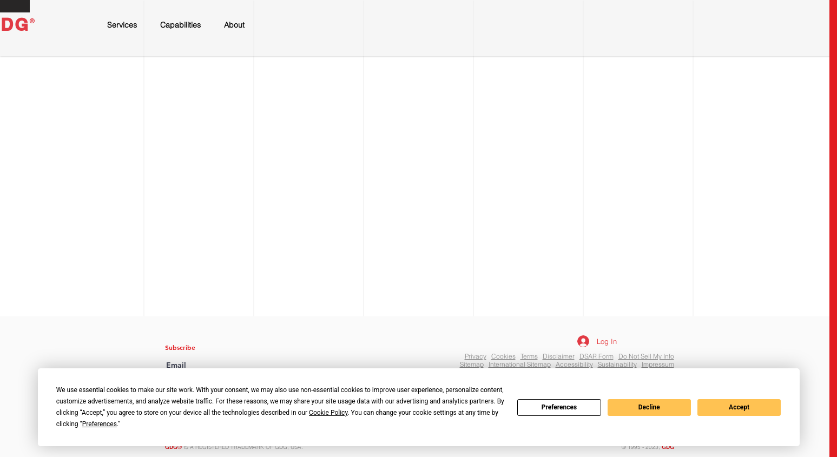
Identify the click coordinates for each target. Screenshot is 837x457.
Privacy (475, 356)
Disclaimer (559, 356)
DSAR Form (596, 356)
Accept (739, 407)
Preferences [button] (99, 424)
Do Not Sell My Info (646, 356)
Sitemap (472, 364)
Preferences (559, 407)
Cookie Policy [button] (328, 412)
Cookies (503, 356)
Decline (649, 407)
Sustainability (617, 364)
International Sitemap (520, 364)
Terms (529, 356)
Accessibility (574, 364)
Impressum (658, 364)
